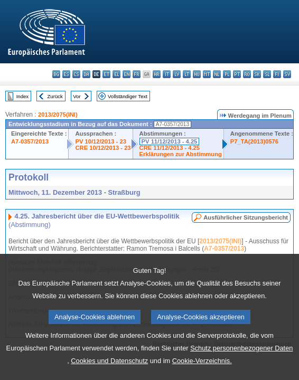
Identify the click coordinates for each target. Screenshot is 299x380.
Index (22, 96)
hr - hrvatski (157, 74)
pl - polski (227, 74)
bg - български (56, 74)
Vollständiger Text (127, 96)
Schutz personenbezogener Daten (241, 368)
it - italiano (167, 74)
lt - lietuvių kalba (187, 74)
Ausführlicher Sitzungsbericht (245, 217)
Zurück (55, 96)
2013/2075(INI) (58, 114)
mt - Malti (207, 74)
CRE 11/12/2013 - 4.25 (169, 148)
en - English (126, 74)
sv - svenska (287, 74)
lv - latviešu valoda (177, 74)
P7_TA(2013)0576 (254, 141)
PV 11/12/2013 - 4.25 (170, 141)
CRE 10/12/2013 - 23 (102, 148)
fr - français (137, 74)
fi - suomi (277, 74)
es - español (66, 74)
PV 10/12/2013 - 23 (100, 141)
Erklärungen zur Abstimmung (180, 154)
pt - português (237, 74)
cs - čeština (76, 74)
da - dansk (86, 74)
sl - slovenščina (267, 74)
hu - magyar (197, 74)
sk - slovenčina (257, 74)
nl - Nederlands (217, 74)
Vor (76, 96)
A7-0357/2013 (30, 141)
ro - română (247, 74)
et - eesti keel (106, 74)
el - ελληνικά (116, 74)
